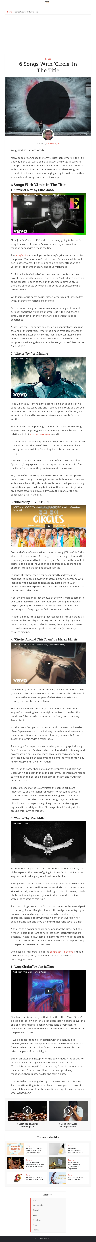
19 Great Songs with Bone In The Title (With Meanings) (34, 1150)
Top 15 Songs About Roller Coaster (75, 1178)
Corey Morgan (52, 143)
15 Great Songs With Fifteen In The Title (34, 1178)
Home (9, 12)
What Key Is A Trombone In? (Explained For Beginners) (74, 1165)
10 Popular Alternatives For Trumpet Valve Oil (75, 1150)
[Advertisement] (48, 32)
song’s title (22, 255)
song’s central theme (61, 951)
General (71, 1146)
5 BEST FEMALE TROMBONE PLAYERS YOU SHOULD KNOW (35, 1164)
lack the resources (40, 434)
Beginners (71, 1160)
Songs (48, 59)
